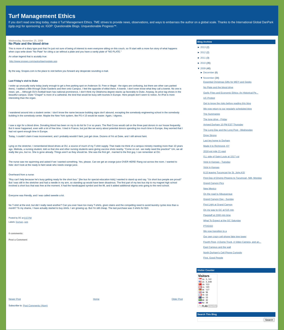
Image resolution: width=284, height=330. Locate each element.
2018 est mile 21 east (214, 151)
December (208, 72)
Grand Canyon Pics (213, 183)
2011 (203, 57)
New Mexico (209, 188)
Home (96, 299)
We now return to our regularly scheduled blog (227, 108)
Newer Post (15, 299)
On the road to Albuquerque (217, 194)
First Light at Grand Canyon (217, 204)
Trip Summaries (211, 114)
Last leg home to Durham (216, 140)
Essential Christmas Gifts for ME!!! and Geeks (227, 82)
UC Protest (209, 98)
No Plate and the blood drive (29, 43)
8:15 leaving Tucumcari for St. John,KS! (224, 172)
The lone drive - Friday (215, 119)
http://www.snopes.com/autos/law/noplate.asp (33, 61)
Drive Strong (209, 135)
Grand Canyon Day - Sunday (218, 199)
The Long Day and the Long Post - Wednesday (228, 130)
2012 (203, 52)
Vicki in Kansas (211, 167)
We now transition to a (215, 231)
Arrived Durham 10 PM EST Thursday (223, 124)
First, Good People (213, 257)
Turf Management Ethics (41, 16)
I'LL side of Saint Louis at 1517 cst (221, 156)
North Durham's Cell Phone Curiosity (222, 252)
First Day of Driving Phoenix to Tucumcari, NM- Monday (232, 178)
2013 (203, 47)
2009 (203, 68)
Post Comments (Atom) (35, 305)
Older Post (177, 299)
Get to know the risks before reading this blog (227, 103)
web (26, 222)
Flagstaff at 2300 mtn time (217, 215)
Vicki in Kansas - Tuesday (216, 162)
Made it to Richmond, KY (216, 146)
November (208, 77)
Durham (19, 222)
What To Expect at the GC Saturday (222, 220)
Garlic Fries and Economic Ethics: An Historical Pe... (230, 92)
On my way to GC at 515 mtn (218, 210)
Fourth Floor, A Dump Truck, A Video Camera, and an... (232, 242)
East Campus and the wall (217, 247)
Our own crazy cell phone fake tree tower (224, 236)
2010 (203, 63)
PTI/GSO (208, 226)
